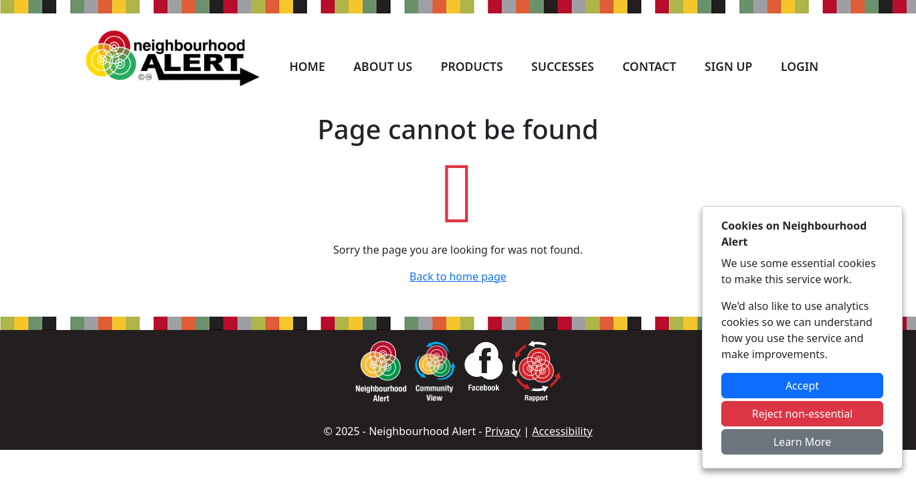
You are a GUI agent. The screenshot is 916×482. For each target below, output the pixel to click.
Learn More (802, 441)
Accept (802, 385)
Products (472, 66)
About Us (382, 66)
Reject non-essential (802, 413)
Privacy (503, 431)
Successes (562, 66)
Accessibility (562, 431)
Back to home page (458, 276)
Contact (649, 66)
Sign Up (728, 66)
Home (307, 66)
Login (799, 66)
